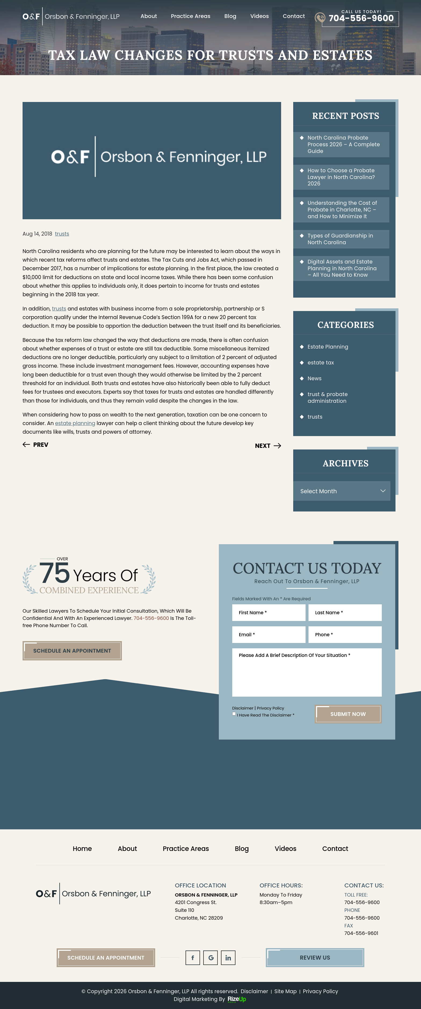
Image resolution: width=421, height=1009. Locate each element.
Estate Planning (328, 346)
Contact (294, 16)
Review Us (315, 958)
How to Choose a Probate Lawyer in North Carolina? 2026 (341, 177)
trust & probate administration (328, 398)
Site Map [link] (285, 991)
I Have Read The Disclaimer (266, 715)
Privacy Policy (270, 708)
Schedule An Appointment (72, 651)
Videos (259, 16)
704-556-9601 (361, 933)
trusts (62, 233)
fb (193, 957)
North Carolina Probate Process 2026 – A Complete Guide (344, 144)
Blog (230, 16)
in (228, 957)
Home (82, 848)
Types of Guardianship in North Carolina (340, 239)
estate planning (75, 423)
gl (210, 957)
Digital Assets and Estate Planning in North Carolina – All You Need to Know (342, 268)
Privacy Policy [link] (320, 991)
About (149, 16)
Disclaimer (242, 708)
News (315, 378)
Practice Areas (190, 16)
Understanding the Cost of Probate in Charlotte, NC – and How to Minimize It (342, 209)
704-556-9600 (361, 18)
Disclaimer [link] (254, 991)
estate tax (321, 362)
